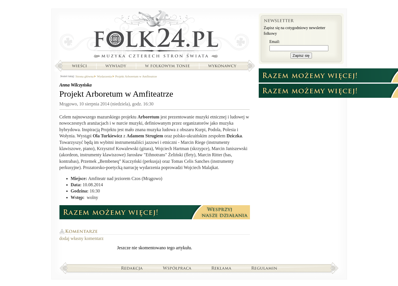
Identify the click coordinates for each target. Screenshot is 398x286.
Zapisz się (301, 55)
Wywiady (116, 66)
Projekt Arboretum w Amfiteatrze (136, 76)
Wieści (79, 66)
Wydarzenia (104, 76)
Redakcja (132, 268)
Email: (274, 42)
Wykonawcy (223, 66)
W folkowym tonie (167, 66)
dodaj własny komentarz (81, 238)
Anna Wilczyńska (75, 85)
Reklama (221, 268)
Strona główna (155, 35)
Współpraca (177, 268)
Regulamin (264, 268)
